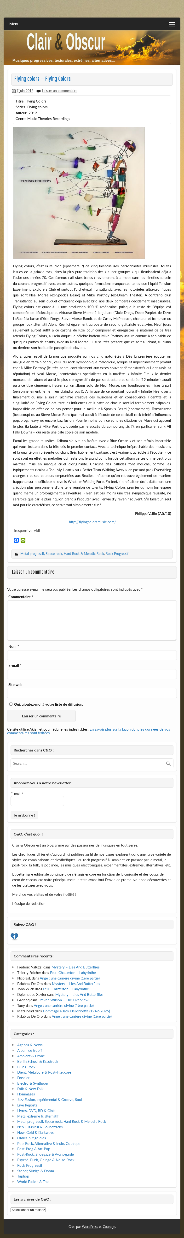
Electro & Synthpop (32, 1083)
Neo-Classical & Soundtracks (40, 1127)
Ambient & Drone (31, 1056)
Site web (15, 684)
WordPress (90, 1227)
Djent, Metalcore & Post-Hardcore (44, 1072)
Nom (13, 646)
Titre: (20, 101)
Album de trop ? (29, 1050)
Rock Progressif (117, 554)
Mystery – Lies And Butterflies (76, 967)
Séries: (21, 107)
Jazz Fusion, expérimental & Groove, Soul (49, 1099)
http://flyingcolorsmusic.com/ (92, 522)
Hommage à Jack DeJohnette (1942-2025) (76, 1011)
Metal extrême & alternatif (37, 1116)
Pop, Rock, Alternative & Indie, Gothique (48, 1143)
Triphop (23, 1176)
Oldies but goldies (31, 1138)
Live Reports (27, 1105)
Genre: (21, 118)
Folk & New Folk (30, 1089)
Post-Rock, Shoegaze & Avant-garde (45, 1154)
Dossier (23, 1078)
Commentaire (20, 597)
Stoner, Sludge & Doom (35, 1171)
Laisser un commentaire (59, 91)
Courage (109, 1227)
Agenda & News (30, 1045)
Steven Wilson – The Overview (63, 1000)
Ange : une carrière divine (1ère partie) (70, 978)
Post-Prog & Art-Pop (33, 1149)
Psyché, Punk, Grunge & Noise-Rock (46, 1160)
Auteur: (22, 113)
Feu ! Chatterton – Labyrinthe (73, 972)
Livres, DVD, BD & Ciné (36, 1110)
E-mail (14, 665)
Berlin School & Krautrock (37, 1061)
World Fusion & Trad (33, 1181)
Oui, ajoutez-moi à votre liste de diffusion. (46, 704)
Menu (14, 23)
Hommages (26, 1094)
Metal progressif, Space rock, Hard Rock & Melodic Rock (62, 554)
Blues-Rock (26, 1067)
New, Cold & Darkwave (35, 1132)
